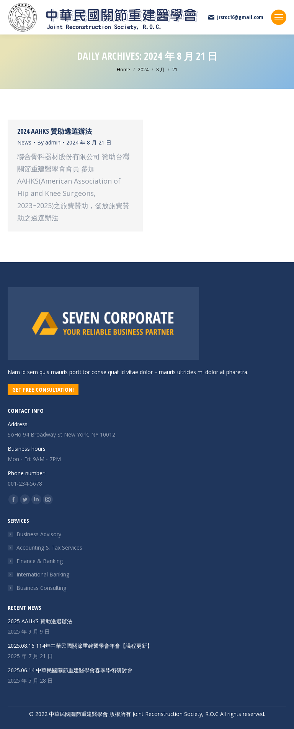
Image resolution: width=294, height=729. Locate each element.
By (48, 142)
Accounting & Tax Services (49, 547)
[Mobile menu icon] (278, 17)
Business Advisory (38, 534)
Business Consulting (41, 587)
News (24, 142)
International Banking (42, 574)
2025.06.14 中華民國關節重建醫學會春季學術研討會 (70, 670)
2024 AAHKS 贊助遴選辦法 (54, 131)
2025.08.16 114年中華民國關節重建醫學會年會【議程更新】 (80, 645)
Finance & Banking (39, 561)
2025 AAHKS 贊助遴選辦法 (40, 621)
